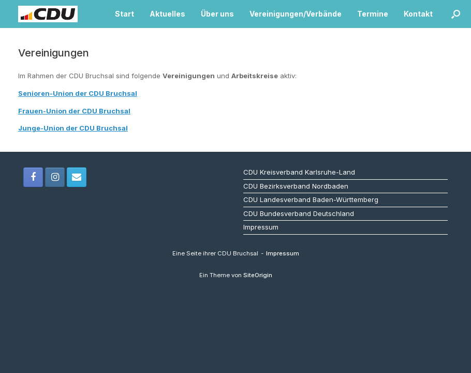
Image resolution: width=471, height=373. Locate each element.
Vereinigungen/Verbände (295, 13)
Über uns (217, 13)
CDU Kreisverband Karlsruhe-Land (299, 172)
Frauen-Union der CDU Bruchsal (74, 111)
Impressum (260, 227)
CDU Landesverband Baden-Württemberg (310, 199)
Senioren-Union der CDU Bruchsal (77, 93)
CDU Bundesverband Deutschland (298, 213)
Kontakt (418, 13)
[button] (455, 14)
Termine (372, 13)
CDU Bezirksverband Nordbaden (295, 186)
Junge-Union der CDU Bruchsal (73, 128)
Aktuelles (167, 13)
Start (124, 13)
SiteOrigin (257, 275)
